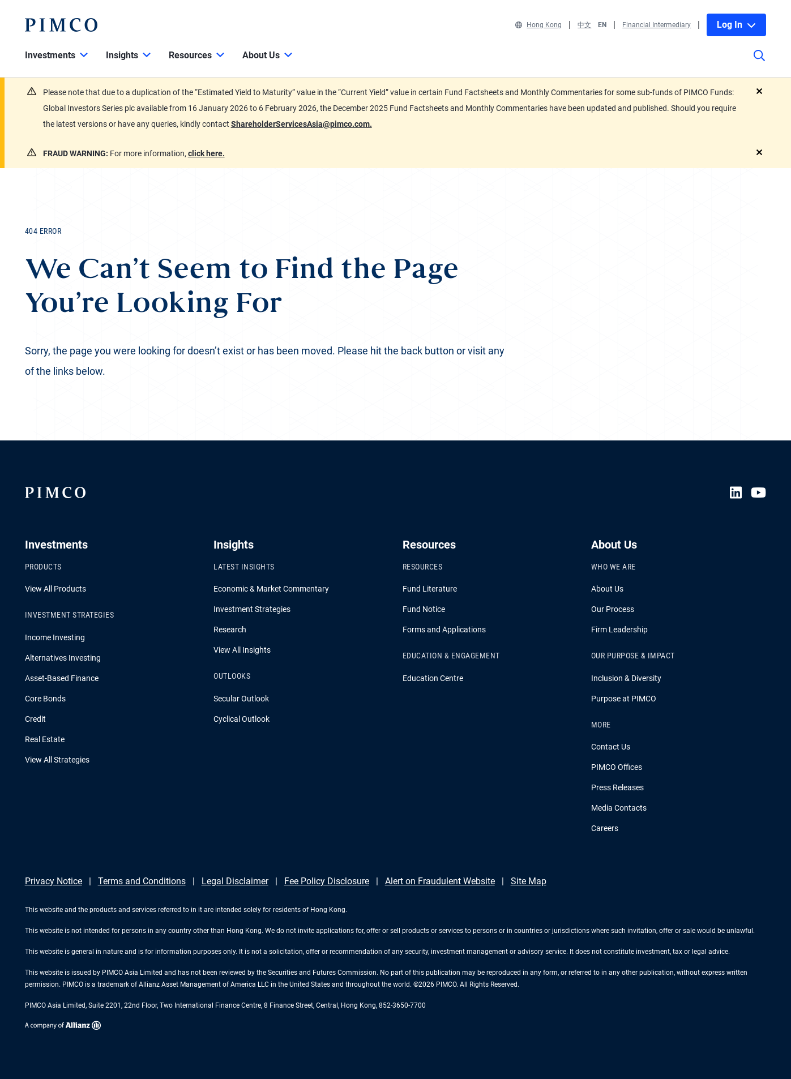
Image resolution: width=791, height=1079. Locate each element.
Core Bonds (45, 698)
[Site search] (759, 63)
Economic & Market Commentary (271, 588)
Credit (35, 718)
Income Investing (55, 637)
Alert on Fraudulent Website (440, 881)
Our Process (612, 609)
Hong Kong (538, 25)
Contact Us (610, 746)
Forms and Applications (444, 629)
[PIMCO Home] (61, 25)
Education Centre (433, 678)
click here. (206, 153)
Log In (736, 24)
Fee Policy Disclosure (326, 881)
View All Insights (242, 649)
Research (229, 629)
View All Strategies (57, 759)
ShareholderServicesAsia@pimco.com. (301, 124)
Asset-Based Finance (62, 678)
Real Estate (45, 739)
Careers (604, 828)
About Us (607, 588)
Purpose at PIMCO (623, 698)
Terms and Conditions (142, 881)
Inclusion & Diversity (626, 678)
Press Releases (617, 787)
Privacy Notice (53, 881)
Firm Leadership (619, 629)
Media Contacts (619, 807)
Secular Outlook (241, 698)
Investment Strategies (251, 609)
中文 (584, 25)
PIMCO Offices (616, 767)
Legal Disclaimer (235, 881)
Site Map (528, 881)
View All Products (55, 588)
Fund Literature (430, 588)
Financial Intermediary (656, 25)
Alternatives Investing (63, 657)
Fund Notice (424, 609)
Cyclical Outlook (241, 718)
